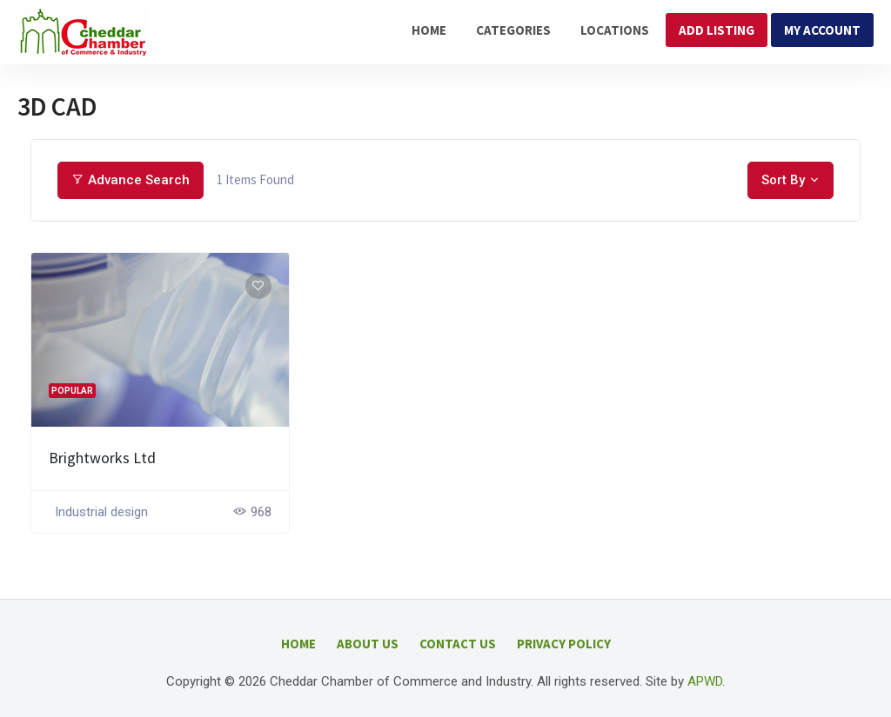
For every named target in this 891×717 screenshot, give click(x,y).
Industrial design (101, 512)
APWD (704, 681)
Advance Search (130, 180)
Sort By (783, 180)
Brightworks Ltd (102, 458)
